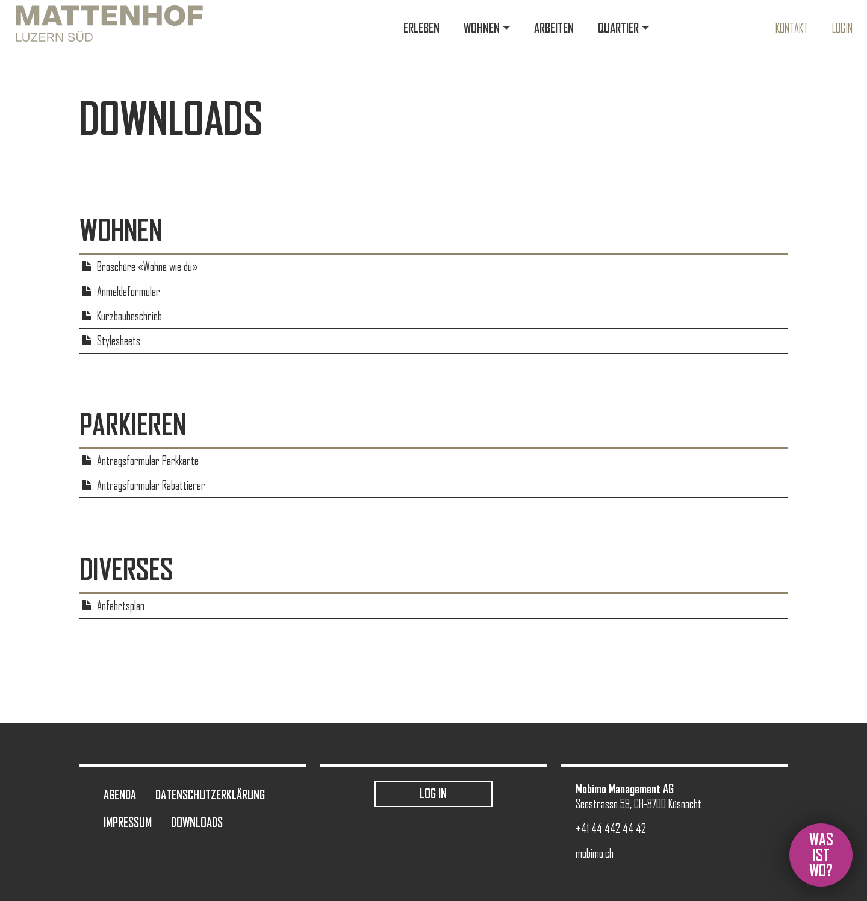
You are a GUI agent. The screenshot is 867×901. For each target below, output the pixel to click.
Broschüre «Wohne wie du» (147, 266)
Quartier (618, 28)
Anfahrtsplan (120, 606)
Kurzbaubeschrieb (129, 316)
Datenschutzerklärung (210, 795)
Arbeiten (554, 28)
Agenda (120, 795)
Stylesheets (118, 341)
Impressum (128, 822)
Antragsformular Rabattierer (151, 485)
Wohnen (482, 28)
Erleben (421, 28)
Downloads (197, 822)
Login (842, 28)
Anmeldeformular (128, 291)
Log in (433, 793)
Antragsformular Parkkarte (148, 460)
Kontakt (791, 28)
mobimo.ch (595, 853)
